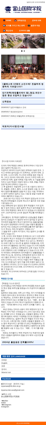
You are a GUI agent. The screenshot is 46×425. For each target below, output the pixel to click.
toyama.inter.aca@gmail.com (12, 390)
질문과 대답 (35, 26)
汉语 (3, 366)
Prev (4, 41)
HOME (8, 20)
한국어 (4, 369)
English (4, 363)
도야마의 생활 (24, 31)
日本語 (4, 360)
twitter (3, 403)
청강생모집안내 (16, 112)
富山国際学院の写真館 (10, 397)
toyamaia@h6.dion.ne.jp (10, 386)
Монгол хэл (6, 372)
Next (42, 41)
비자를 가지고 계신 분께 (15, 26)
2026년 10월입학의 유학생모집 (22, 116)
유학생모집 (21, 20)
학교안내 (9, 31)
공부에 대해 (36, 20)
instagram (5, 407)
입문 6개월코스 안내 (18, 107)
